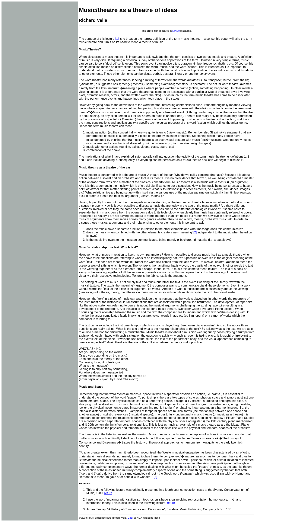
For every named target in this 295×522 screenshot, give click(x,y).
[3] (155, 477)
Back (130, 517)
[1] (117, 38)
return (108, 493)
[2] (195, 232)
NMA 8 (176, 30)
